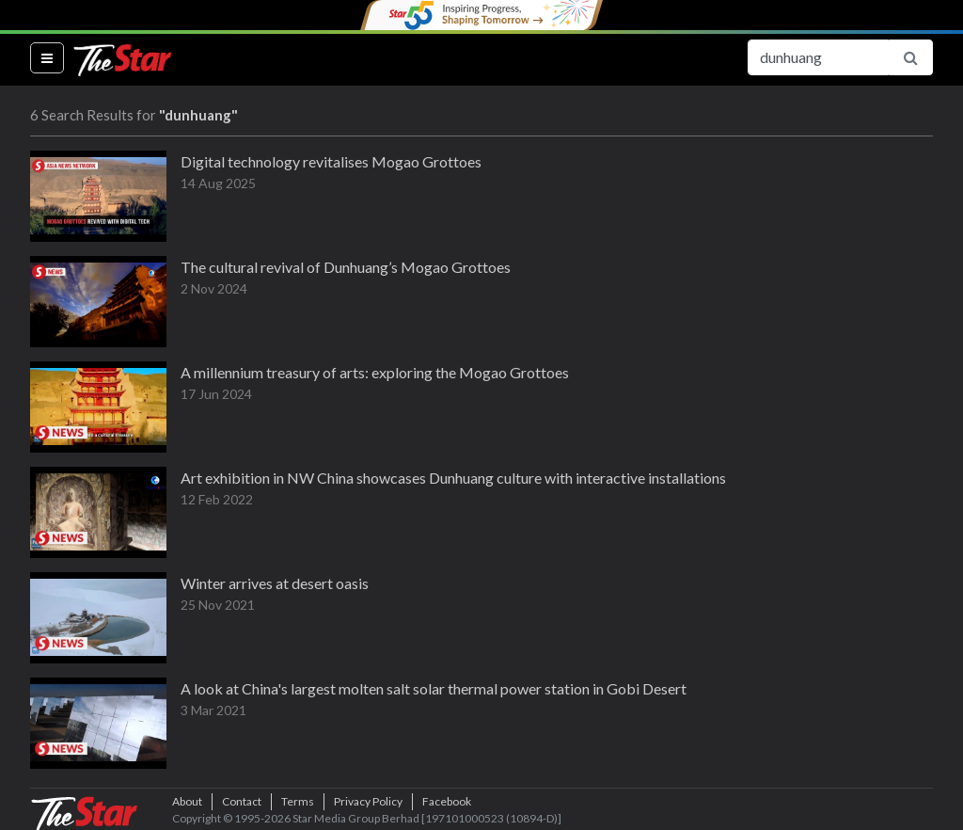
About (187, 801)
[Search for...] (818, 57)
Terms (297, 801)
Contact (241, 801)
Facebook (446, 801)
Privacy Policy (368, 801)
